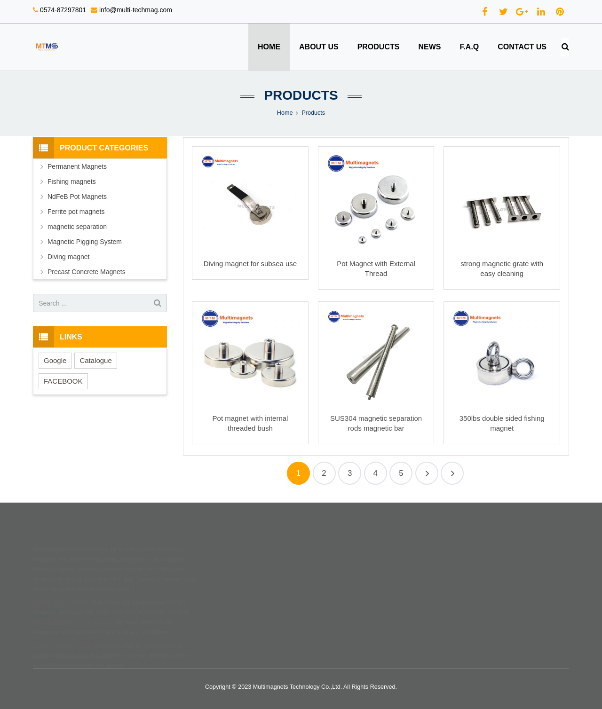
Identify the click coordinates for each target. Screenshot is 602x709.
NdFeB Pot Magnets (77, 196)
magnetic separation (77, 226)
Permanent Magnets (77, 166)
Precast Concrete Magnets (87, 272)
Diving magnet (69, 256)
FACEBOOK (63, 381)
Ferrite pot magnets (76, 211)
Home (285, 113)
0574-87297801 (62, 10)
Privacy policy (329, 596)
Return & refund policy (340, 570)
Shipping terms (330, 556)
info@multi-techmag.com (134, 10)
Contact (228, 583)
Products (301, 95)
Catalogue (95, 360)
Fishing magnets (72, 181)
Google (55, 360)
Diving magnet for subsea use (250, 264)
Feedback (231, 596)
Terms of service (332, 583)
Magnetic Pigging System (85, 241)
